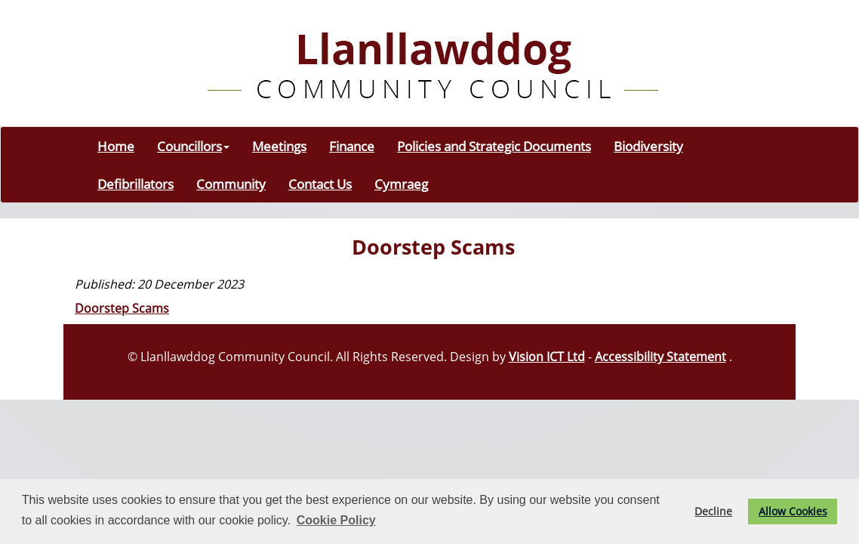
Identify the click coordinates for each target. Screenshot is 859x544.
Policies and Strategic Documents (494, 146)
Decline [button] (713, 511)
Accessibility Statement (660, 356)
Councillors (193, 146)
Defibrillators (135, 184)
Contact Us (320, 184)
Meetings (279, 146)
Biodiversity (648, 146)
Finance (351, 146)
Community (231, 184)
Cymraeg (401, 184)
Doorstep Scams (122, 308)
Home (115, 146)
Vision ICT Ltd (547, 356)
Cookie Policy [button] (336, 520)
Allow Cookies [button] (793, 511)
